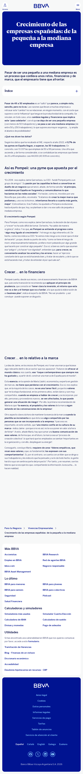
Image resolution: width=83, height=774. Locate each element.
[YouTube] (52, 754)
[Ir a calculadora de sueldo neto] (54, 619)
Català (30, 744)
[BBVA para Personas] (41, 5)
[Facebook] (30, 754)
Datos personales (41, 706)
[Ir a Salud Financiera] (13, 601)
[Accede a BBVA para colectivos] (54, 590)
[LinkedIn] (45, 754)
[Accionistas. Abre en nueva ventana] (11, 554)
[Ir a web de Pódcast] (47, 595)
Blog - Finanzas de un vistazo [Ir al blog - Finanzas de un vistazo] (20, 653)
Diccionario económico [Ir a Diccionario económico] (16, 658)
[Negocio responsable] (53, 566)
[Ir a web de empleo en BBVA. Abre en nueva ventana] (13, 560)
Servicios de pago (41, 718)
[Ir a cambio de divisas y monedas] (14, 625)
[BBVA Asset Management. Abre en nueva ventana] (18, 571)
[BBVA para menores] (15, 584)
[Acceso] (5, 6)
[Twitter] (37, 754)
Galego (52, 744)
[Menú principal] (78, 6)
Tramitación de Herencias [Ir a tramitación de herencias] (18, 647)
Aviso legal (41, 695)
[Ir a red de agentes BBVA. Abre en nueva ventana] (54, 560)
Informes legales (41, 712)
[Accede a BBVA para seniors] (14, 590)
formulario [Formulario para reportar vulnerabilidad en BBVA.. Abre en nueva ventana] (33, 641)
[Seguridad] (10, 595)
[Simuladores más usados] (17, 614)
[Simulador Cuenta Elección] (57, 614)
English (41, 744)
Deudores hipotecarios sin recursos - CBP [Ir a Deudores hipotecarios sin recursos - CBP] (26, 670)
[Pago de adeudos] (52, 625)
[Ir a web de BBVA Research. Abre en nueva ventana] (51, 554)
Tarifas (41, 723)
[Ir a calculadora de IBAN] (15, 619)
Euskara (63, 744)
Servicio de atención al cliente (41, 735)
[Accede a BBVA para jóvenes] (52, 584)
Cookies (41, 701)
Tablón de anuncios (42, 729)
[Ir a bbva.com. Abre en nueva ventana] (10, 566)
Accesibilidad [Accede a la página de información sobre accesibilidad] (12, 664)
